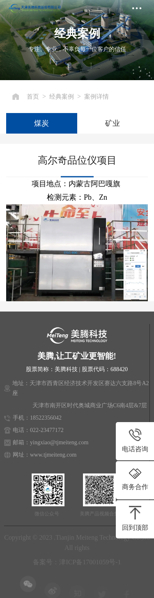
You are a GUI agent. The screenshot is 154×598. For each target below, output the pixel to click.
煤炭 (41, 123)
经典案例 (61, 96)
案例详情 (96, 96)
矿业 (112, 123)
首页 (33, 96)
